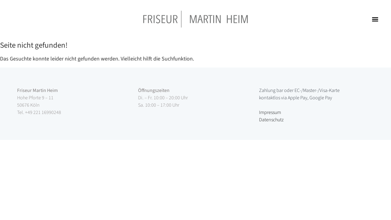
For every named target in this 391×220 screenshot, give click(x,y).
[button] (375, 19)
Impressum (270, 112)
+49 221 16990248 (43, 112)
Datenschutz (271, 119)
